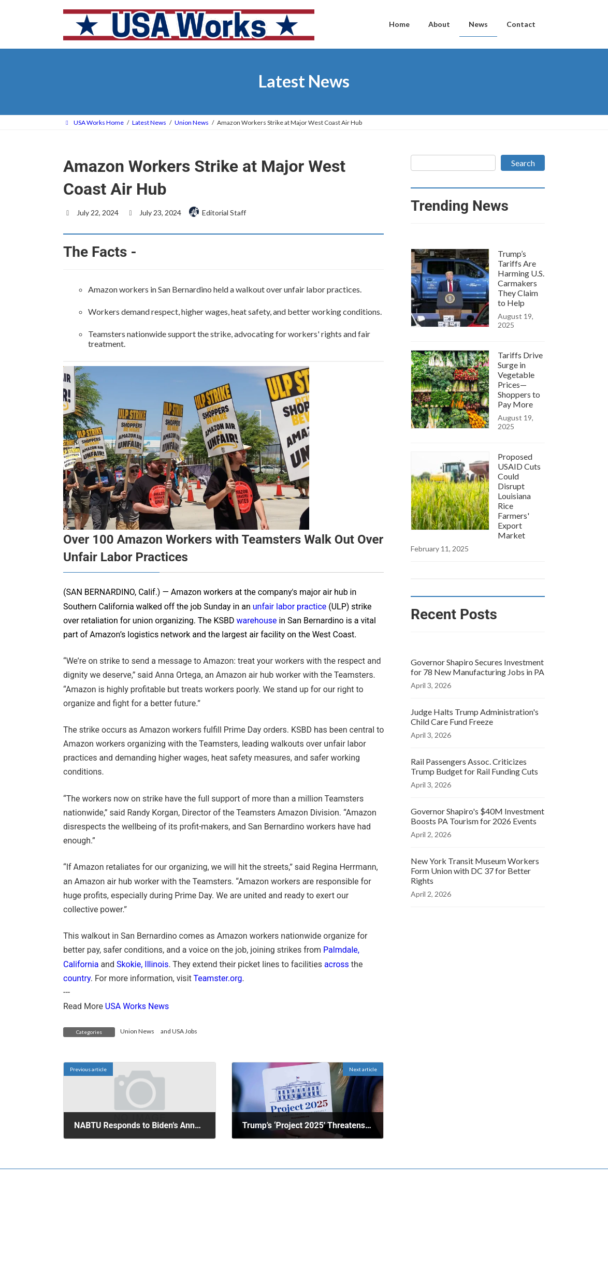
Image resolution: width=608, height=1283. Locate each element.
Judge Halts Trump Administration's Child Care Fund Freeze (475, 716)
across (336, 964)
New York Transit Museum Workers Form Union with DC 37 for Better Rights (475, 870)
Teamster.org (217, 978)
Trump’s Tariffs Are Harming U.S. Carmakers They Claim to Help (521, 278)
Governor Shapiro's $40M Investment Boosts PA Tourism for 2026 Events (477, 816)
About (243, 1254)
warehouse (256, 620)
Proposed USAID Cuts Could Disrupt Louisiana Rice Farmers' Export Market (519, 495)
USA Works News (137, 1006)
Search (523, 163)
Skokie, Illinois (142, 964)
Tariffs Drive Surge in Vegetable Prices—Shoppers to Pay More (520, 379)
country (77, 978)
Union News (137, 1031)
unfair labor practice (289, 606)
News (243, 1271)
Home (244, 1237)
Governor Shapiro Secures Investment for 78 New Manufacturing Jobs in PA (477, 667)
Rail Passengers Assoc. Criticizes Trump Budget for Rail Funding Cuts (474, 766)
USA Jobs (184, 1031)
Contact (84, 1178)
